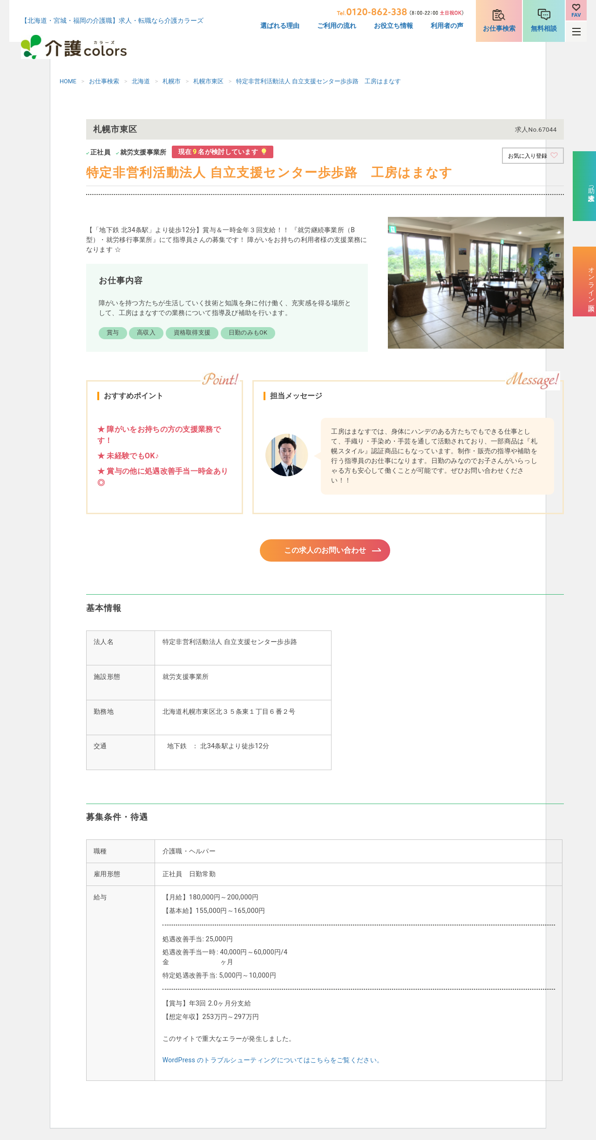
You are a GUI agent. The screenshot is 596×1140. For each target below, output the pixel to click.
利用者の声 (447, 26)
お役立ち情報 (393, 26)
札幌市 (172, 81)
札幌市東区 (208, 81)
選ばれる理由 (279, 26)
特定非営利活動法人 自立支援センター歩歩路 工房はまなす (318, 81)
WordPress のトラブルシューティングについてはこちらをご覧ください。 (273, 1062)
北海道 (141, 81)
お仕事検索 (499, 29)
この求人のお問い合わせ (325, 551)
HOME (68, 81)
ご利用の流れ (336, 26)
